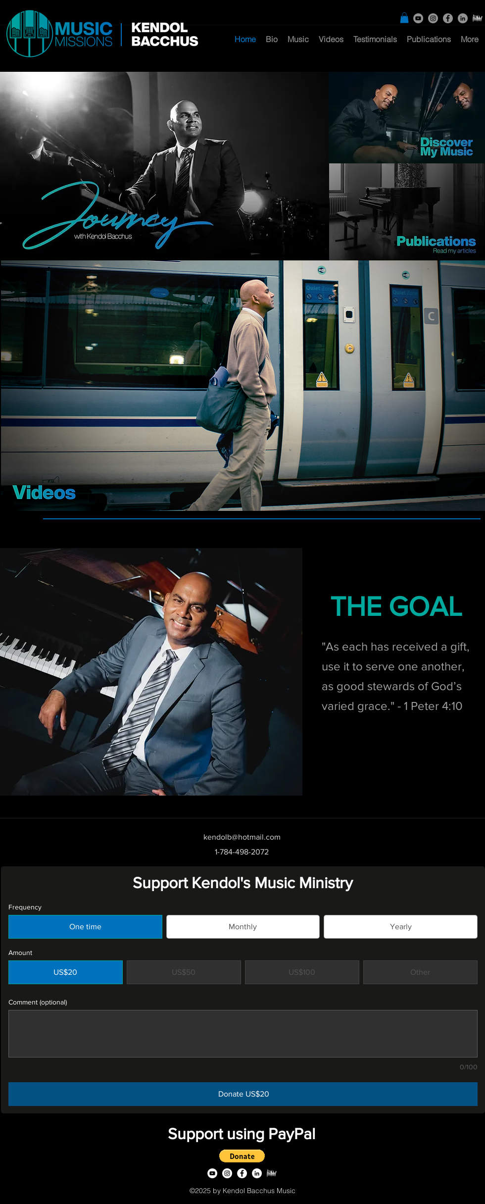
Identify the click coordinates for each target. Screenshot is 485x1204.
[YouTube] (418, 18)
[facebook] (448, 18)
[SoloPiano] (478, 18)
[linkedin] (463, 18)
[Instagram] (433, 18)
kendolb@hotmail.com (242, 837)
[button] (404, 17)
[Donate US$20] (243, 1094)
